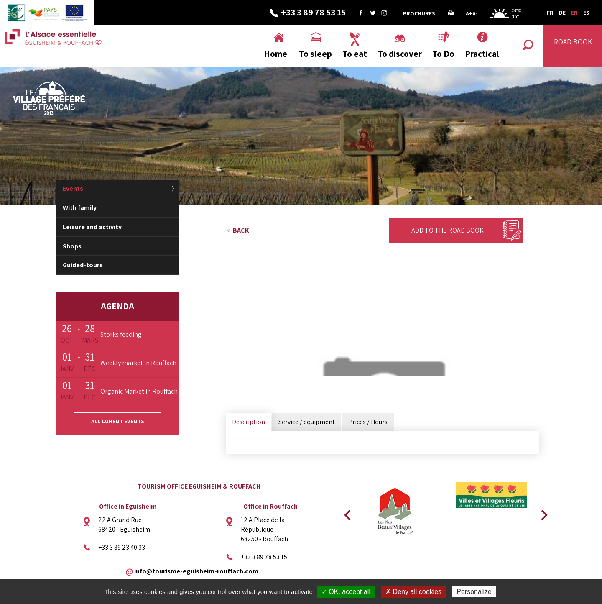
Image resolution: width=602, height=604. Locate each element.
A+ (469, 13)
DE (562, 12)
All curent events (117, 421)
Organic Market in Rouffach (139, 391)
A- (475, 13)
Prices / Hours (368, 421)
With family (80, 207)
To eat (354, 53)
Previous (346, 512)
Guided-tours (83, 265)
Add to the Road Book (447, 230)
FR (550, 12)
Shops (72, 246)
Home (275, 53)
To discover (400, 53)
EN (574, 12)
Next (541, 512)
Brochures (419, 13)
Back (241, 230)
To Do (443, 53)
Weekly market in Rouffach (138, 362)
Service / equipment (306, 421)
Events (73, 188)
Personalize (474, 591)
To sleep (315, 53)
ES (586, 12)
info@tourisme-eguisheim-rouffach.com (196, 570)
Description (248, 421)
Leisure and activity (92, 227)
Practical (482, 53)
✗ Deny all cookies (413, 591)
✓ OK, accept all (345, 591)
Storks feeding (121, 334)
